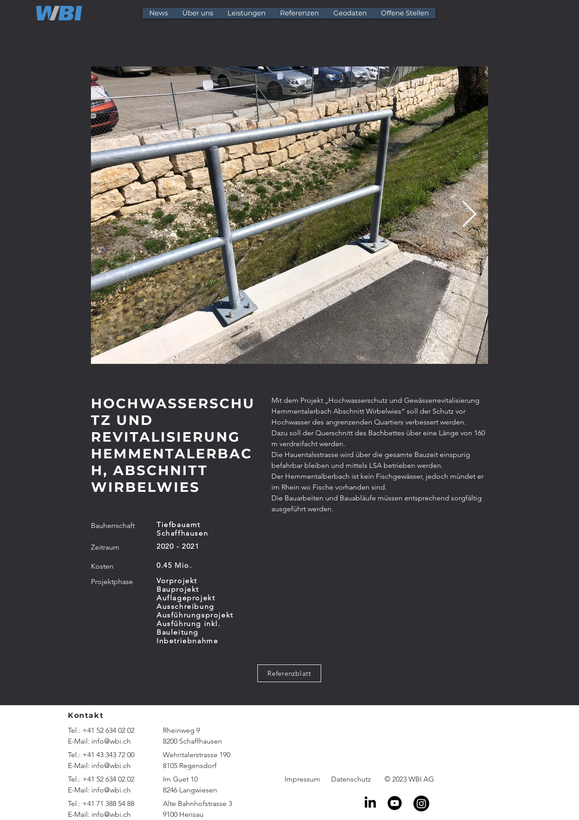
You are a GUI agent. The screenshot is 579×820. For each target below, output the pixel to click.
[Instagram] (421, 803)
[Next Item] (469, 215)
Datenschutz (351, 779)
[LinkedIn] (370, 803)
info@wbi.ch (111, 741)
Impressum (302, 779)
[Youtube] (395, 803)
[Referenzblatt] (289, 673)
